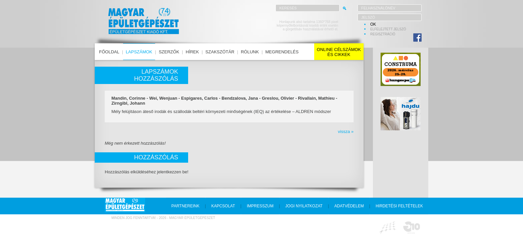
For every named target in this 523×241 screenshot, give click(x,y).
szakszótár (219, 51)
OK (373, 24)
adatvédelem (349, 206)
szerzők (169, 51)
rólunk (250, 51)
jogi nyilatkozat (304, 206)
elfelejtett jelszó (388, 29)
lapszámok (139, 51)
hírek (192, 51)
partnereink (185, 206)
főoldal (109, 51)
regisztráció (382, 34)
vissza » (346, 131)
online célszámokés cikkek (339, 52)
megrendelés (282, 51)
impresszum (260, 206)
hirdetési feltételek (399, 206)
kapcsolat (223, 206)
